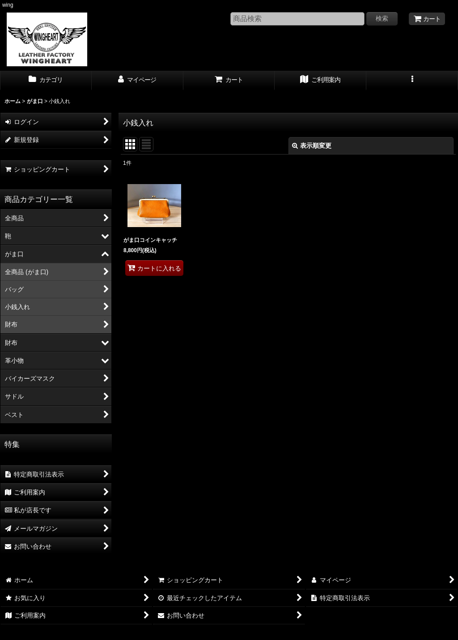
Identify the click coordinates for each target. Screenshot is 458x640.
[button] (412, 80)
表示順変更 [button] (311, 145)
